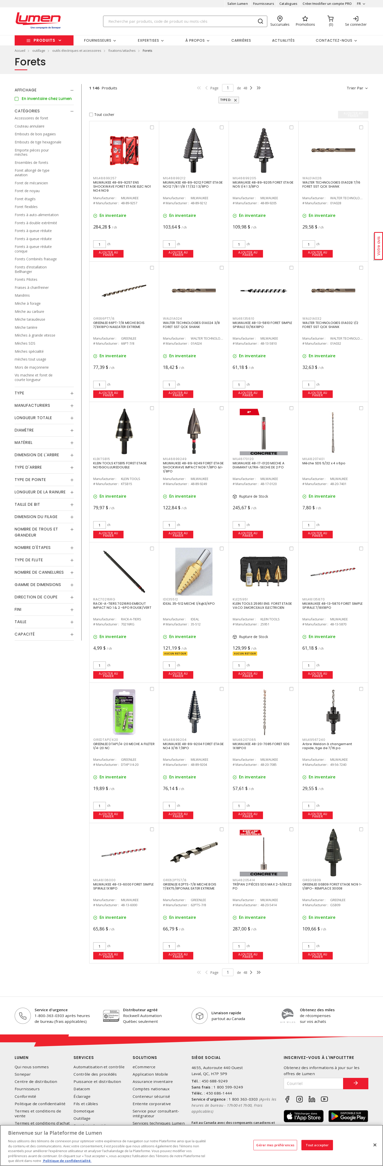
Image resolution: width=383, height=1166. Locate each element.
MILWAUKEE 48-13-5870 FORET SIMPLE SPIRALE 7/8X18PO (332, 605)
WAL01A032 (312, 318)
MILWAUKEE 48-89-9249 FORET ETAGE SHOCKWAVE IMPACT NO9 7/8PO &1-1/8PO (193, 467)
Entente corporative (152, 1103)
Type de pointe (30, 479)
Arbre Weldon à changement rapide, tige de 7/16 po (327, 746)
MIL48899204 (174, 740)
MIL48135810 (243, 318)
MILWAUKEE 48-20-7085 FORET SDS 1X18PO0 (261, 746)
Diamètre (24, 430)
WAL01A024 (172, 318)
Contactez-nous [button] (334, 40)
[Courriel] (313, 1083)
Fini (18, 609)
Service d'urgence (51, 1009)
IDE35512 (170, 599)
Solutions (145, 1057)
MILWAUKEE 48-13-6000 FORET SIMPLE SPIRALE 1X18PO (123, 886)
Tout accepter (317, 1145)
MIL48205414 (244, 880)
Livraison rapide (226, 1012)
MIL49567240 (313, 740)
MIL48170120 (243, 459)
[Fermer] (374, 1144)
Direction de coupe (36, 597)
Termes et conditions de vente (38, 1113)
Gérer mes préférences (275, 1145)
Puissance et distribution (97, 1081)
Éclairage (82, 1096)
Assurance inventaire (153, 1081)
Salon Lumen (237, 3)
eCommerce (144, 1066)
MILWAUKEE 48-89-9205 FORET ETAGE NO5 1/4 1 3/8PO (263, 184)
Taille (21, 621)
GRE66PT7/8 (104, 318)
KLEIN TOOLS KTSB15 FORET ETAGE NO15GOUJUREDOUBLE (120, 465)
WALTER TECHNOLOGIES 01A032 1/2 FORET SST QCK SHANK (330, 325)
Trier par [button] (355, 87)
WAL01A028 (312, 178)
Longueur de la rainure (40, 492)
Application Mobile (150, 1074)
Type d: (226, 100)
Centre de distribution (36, 1081)
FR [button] (359, 3)
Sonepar (23, 1074)
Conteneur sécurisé (151, 1096)
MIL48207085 (244, 740)
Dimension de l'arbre (37, 455)
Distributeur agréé (140, 1009)
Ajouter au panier (108, 253)
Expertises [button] (148, 40)
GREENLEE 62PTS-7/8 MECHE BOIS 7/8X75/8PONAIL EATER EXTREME (189, 886)
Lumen (22, 1057)
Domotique (84, 1111)
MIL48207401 (313, 459)
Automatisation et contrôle (99, 1066)
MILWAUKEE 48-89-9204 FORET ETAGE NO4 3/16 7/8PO (193, 746)
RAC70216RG (104, 599)
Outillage (82, 1118)
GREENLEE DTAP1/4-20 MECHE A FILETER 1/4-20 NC (124, 746)
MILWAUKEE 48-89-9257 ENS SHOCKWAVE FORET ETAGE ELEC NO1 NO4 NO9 (122, 186)
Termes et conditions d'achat (42, 1123)
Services (84, 1057)
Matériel (24, 442)
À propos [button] (195, 40)
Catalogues (288, 3)
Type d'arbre (28, 467)
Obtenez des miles (317, 1009)
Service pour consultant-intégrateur (156, 1113)
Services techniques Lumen (159, 1123)
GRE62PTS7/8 (174, 880)
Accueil (20, 50)
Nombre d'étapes (33, 547)
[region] (191, 1145)
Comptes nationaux (151, 1088)
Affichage (26, 90)
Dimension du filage (36, 516)
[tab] (44, 90)
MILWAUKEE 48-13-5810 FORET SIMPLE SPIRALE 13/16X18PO (262, 325)
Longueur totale (33, 417)
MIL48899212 (174, 178)
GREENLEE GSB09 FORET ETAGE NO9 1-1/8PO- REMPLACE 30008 (332, 886)
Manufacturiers (32, 405)
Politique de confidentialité (40, 1103)
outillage (38, 50)
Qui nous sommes (32, 1066)
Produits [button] (44, 40)
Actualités (283, 40)
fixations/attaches (122, 50)
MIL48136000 (104, 880)
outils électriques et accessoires (76, 50)
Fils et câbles (86, 1103)
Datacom (82, 1088)
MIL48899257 (104, 178)
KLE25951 (240, 599)
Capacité (25, 634)
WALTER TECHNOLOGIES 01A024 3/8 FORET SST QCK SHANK (191, 325)
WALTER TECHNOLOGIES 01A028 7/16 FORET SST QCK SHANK (331, 184)
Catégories (27, 111)
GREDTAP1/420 (105, 740)
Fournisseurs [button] (97, 40)
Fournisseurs (263, 3)
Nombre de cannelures (39, 572)
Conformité (25, 1096)
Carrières (241, 40)
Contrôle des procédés (95, 1074)
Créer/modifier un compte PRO (327, 3)
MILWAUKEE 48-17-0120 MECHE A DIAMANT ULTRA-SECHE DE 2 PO (258, 465)
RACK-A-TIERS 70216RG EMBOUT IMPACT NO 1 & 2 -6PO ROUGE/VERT (122, 605)
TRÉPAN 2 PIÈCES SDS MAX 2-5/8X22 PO (262, 886)
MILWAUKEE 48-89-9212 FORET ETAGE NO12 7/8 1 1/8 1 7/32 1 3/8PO (193, 184)
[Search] (185, 21)
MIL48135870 (313, 599)
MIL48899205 (244, 178)
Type (19, 393)
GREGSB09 (311, 880)
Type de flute (29, 560)
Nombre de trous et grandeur (36, 532)
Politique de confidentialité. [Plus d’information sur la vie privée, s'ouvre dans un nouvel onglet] (66, 1160)
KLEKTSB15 (101, 459)
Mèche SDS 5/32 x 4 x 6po (323, 463)
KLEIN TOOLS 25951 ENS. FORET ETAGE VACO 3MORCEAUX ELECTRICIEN (262, 605)
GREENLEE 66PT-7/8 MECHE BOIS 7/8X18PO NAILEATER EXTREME (119, 325)
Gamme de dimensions (38, 584)
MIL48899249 (174, 459)
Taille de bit (27, 504)
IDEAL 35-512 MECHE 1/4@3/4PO (189, 603)
